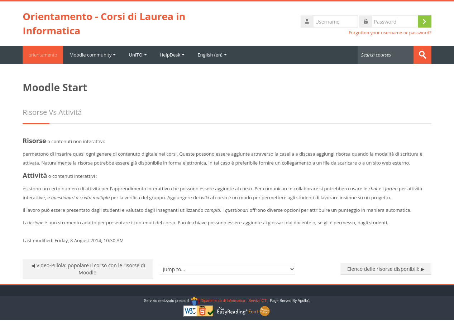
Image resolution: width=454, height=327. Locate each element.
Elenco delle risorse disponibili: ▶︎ (386, 268)
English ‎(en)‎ (214, 55)
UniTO (140, 55)
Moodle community (95, 55)
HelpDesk (174, 55)
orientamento (44, 55)
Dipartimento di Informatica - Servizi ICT (228, 301)
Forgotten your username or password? (390, 33)
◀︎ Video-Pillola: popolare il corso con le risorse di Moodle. (88, 268)
